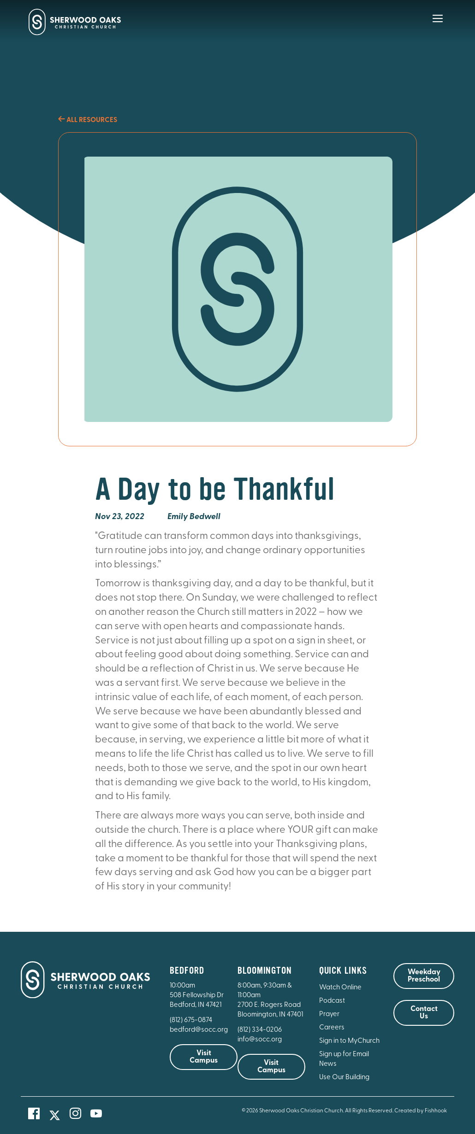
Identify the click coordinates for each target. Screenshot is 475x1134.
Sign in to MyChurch (349, 1041)
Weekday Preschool (424, 976)
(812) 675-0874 (192, 1020)
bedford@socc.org (199, 1030)
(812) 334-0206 (260, 1030)
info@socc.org (260, 1039)
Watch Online (340, 987)
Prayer (329, 1014)
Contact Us (424, 1012)
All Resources (87, 120)
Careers (331, 1027)
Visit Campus (204, 1057)
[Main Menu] (437, 24)
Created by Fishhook (420, 1111)
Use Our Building (344, 1077)
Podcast (332, 1001)
